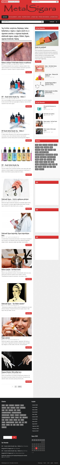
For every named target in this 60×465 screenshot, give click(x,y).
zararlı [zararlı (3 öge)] (37, 169)
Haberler (56, 463)
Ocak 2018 (34, 419)
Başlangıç (20, 28)
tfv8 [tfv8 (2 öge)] (36, 166)
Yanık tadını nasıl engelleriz (49, 114)
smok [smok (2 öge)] (50, 164)
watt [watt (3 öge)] (51, 166)
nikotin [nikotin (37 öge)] (41, 161)
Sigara (27, 36)
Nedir (45, 463)
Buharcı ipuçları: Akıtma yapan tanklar (50, 129)
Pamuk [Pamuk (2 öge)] (45, 161)
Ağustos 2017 (35, 426)
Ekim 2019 (34, 409)
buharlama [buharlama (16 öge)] (38, 149)
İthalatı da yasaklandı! (13, 16)
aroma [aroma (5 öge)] (55, 144)
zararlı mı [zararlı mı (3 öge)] (42, 169)
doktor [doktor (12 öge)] (37, 152)
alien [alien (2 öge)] (40, 144)
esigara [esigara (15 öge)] (55, 154)
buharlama (5, 30)
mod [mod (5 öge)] (54, 159)
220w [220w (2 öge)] (37, 144)
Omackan (12, 64)
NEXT (19, 386)
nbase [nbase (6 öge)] (37, 161)
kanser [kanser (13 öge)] (41, 159)
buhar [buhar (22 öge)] (51, 147)
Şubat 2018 (35, 416)
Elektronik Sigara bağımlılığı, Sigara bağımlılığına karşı (15, 234)
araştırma (13, 28)
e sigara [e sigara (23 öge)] (37, 157)
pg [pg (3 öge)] (48, 161)
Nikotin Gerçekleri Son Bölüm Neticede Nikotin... (51, 91)
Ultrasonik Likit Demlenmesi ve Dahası (50, 106)
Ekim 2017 (34, 421)
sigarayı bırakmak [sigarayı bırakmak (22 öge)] (43, 164)
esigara (16, 36)
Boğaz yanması (6, 338)
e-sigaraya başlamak (21, 33)
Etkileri (21, 36)
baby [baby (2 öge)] (42, 147)
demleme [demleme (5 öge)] (50, 149)
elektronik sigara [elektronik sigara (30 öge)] (49, 154)
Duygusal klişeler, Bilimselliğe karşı (11, 372)
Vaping (16, 38)
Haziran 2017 (35, 431)
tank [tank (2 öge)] (53, 164)
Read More (28, 72)
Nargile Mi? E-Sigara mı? (8, 448)
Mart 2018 (34, 414)
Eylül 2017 (34, 423)
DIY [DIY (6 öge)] (54, 149)
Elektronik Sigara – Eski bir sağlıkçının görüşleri (15, 199)
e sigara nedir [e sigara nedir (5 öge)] (43, 157)
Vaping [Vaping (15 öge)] (44, 166)
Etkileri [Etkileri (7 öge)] (37, 159)
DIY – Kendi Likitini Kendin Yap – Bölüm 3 (13, 97)
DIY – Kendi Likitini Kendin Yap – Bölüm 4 (12, 446)
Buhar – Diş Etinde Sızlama (25, 16)
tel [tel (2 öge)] (56, 164)
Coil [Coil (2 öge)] (46, 149)
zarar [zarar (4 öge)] (54, 166)
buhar (26, 28)
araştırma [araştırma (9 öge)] (51, 144)
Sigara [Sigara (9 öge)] (37, 164)
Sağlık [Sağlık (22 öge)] (52, 161)
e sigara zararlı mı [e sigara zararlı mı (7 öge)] (51, 157)
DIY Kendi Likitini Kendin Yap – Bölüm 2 (13, 131)
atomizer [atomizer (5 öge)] (37, 147)
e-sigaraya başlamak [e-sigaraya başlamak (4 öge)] (40, 154)
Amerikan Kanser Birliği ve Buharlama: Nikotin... (50, 83)
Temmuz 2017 (35, 428)
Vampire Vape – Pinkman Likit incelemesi (41, 16)
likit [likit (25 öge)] (45, 159)
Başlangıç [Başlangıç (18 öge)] (46, 147)
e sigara (12, 30)
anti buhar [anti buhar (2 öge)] (45, 144)
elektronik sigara (7, 36)
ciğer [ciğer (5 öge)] (43, 149)
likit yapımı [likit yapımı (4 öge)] (49, 159)
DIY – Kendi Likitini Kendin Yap (10, 165)
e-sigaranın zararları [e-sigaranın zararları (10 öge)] (44, 152)
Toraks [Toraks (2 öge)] (40, 166)
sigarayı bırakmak (7, 38)
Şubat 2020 (35, 405)
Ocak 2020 (34, 407)
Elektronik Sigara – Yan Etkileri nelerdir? (13, 303)
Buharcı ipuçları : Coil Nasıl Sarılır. (11, 269)
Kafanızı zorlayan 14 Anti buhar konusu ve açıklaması (16, 62)
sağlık (21, 64)
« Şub (33, 452)
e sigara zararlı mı (22, 30)
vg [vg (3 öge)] (47, 166)
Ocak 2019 (34, 412)
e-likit (16, 98)
